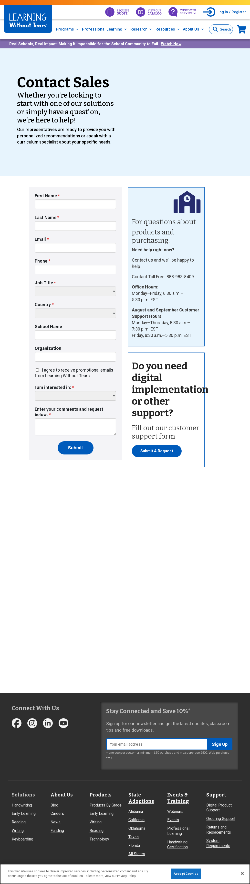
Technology (99, 839)
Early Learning (24, 813)
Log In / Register (232, 12)
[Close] (242, 873)
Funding (57, 830)
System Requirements (218, 843)
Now (241, 29)
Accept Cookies (186, 873)
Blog (54, 805)
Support (216, 795)
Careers (57, 813)
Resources (165, 29)
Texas (133, 837)
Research (138, 29)
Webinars (175, 811)
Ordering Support (220, 818)
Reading (19, 822)
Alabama (135, 811)
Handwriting (22, 805)
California (136, 820)
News (56, 822)
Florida (134, 845)
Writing (18, 830)
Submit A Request (156, 451)
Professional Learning (102, 29)
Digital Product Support (219, 808)
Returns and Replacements (218, 830)
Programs (65, 29)
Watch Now (171, 44)
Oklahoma (136, 828)
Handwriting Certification (177, 845)
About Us (191, 29)
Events (173, 820)
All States (136, 853)
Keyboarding (22, 839)
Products (101, 795)
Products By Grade (106, 805)
